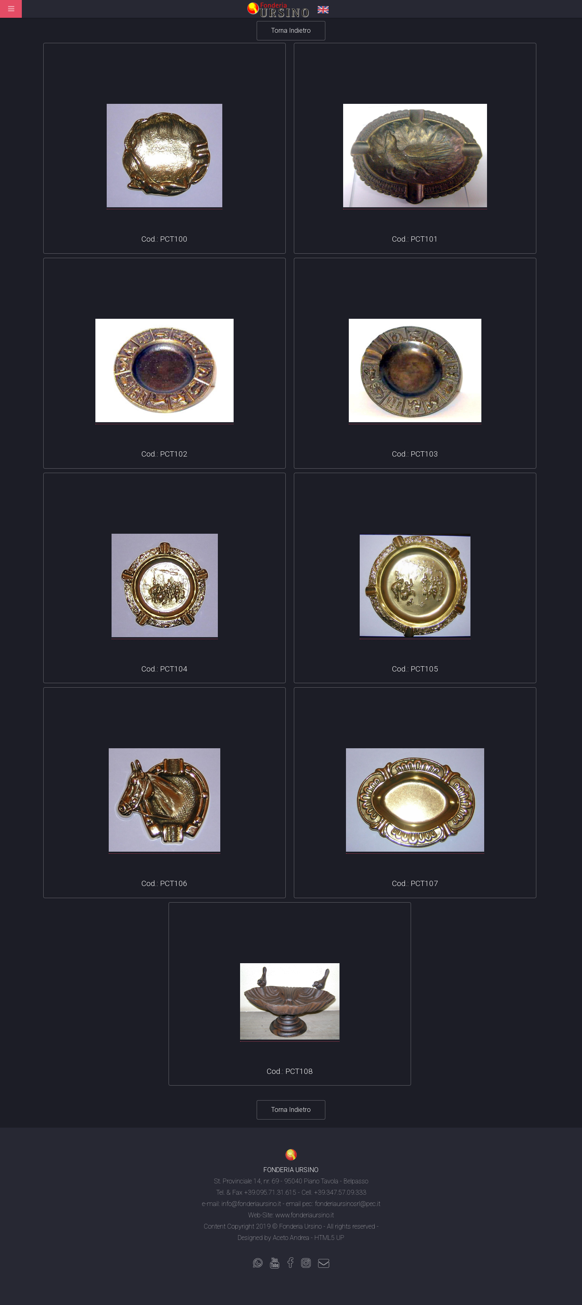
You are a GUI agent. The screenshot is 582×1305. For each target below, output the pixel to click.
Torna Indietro (291, 30)
